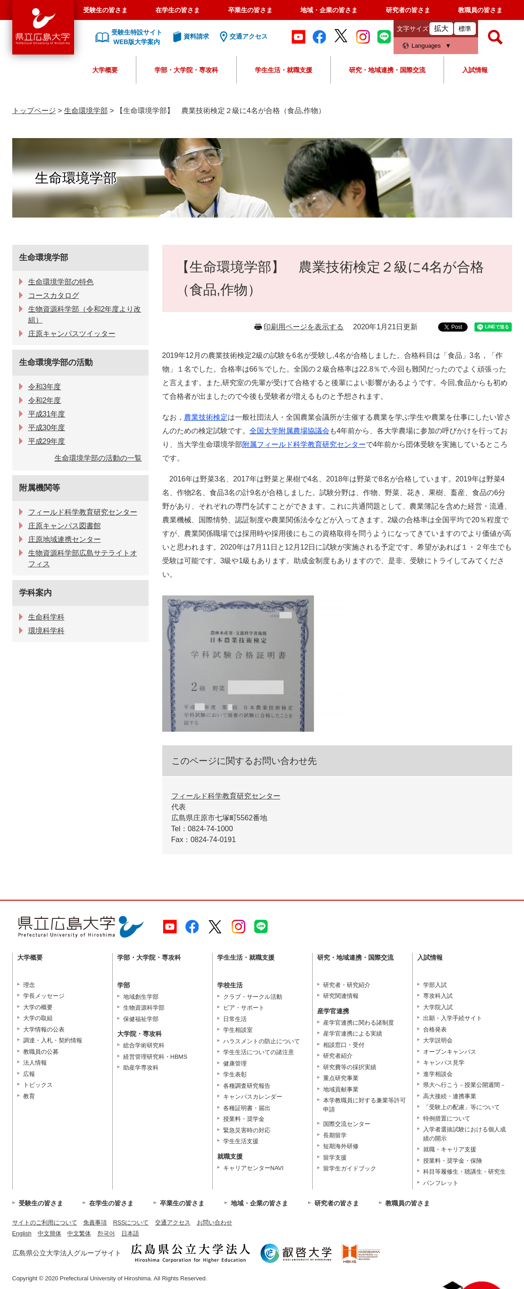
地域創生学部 (141, 996)
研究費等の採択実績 (349, 1067)
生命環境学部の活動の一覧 (98, 458)
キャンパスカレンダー (252, 1096)
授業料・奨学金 (243, 1118)
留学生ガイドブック (349, 1168)
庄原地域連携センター (64, 539)
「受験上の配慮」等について (461, 1107)
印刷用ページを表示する (304, 327)
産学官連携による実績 (352, 1033)
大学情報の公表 (44, 1029)
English (22, 1233)
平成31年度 (46, 414)
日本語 (130, 1233)
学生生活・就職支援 (283, 70)
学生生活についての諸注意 (258, 1052)
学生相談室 (238, 1029)
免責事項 (95, 1222)
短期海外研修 (341, 1146)
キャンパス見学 (443, 1062)
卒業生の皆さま (250, 10)
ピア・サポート (243, 1007)
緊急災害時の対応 (246, 1130)
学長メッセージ (44, 995)
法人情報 (35, 1062)
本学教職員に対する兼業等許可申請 (364, 1105)
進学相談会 (438, 1074)
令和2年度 (44, 400)
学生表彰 (235, 1074)
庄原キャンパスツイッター (71, 333)
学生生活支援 (241, 1141)
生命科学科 (46, 617)
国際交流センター (346, 1123)
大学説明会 (438, 1040)
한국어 (106, 1233)
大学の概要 (38, 1007)
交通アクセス (172, 1222)
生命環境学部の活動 (56, 362)
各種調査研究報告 (246, 1085)
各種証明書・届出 (246, 1108)
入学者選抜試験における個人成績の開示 (464, 1134)
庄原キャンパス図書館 (64, 526)
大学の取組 (38, 1018)
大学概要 (105, 70)
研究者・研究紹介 (346, 985)
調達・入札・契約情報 (52, 1040)
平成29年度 (46, 441)
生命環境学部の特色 (61, 282)
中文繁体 (79, 1233)
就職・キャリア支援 (449, 1149)
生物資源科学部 (144, 1007)
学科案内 (35, 592)
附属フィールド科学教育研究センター (304, 444)
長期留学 (335, 1135)
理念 (29, 985)
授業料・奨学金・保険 (452, 1160)
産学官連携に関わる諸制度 (358, 1022)
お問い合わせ (214, 1222)
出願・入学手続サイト (452, 1018)
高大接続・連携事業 (449, 1096)
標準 (465, 28)
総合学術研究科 (144, 1045)
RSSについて (131, 1222)
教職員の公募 (41, 1051)
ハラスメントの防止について (261, 1041)
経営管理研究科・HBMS (155, 1056)
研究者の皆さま (408, 10)
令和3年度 (44, 387)
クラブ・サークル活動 (252, 996)
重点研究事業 (341, 1078)
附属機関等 (39, 487)
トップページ (34, 110)
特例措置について (446, 1118)
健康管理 (235, 1063)
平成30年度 (46, 427)
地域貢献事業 (341, 1089)
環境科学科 (46, 631)
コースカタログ (53, 295)
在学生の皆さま (177, 10)
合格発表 (435, 1029)
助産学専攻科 (141, 1067)
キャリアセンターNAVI (253, 1168)
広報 (29, 1074)
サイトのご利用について (44, 1222)
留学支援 (335, 1157)
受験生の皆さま (105, 10)
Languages (426, 45)
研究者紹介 (338, 1055)
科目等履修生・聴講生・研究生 (464, 1171)
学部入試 (435, 985)
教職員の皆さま (480, 10)
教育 (29, 1096)
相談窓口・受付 (343, 1044)
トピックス (38, 1084)
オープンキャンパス (449, 1051)
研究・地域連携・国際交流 (387, 70)
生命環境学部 (86, 110)
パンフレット (441, 1183)
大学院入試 (438, 1007)
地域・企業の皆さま (329, 10)
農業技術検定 (206, 417)
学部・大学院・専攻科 (186, 70)
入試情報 (475, 70)
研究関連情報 (341, 995)
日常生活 (235, 1019)
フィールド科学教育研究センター (225, 796)
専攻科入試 (438, 995)
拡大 (441, 28)
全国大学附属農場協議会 (289, 431)
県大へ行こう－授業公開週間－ (464, 1084)
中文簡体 (49, 1233)
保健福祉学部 (141, 1019)
